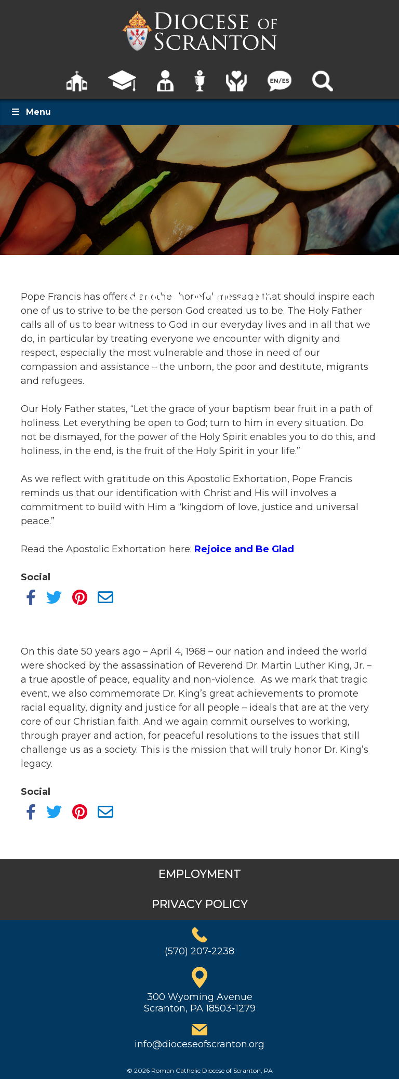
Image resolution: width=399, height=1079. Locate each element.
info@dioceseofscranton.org (199, 1044)
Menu (30, 112)
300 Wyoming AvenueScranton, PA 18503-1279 (200, 1002)
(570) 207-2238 (199, 951)
